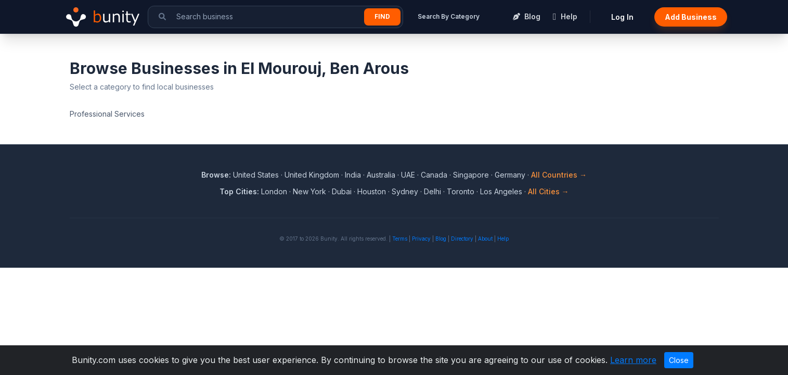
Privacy (421, 238)
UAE (408, 174)
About (485, 238)
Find (382, 16)
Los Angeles (501, 191)
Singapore (471, 174)
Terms (399, 238)
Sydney (405, 191)
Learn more (633, 360)
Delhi (432, 191)
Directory (462, 238)
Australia (381, 174)
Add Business (691, 16)
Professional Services (107, 113)
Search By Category (449, 16)
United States (256, 174)
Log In (622, 16)
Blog (440, 238)
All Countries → (559, 174)
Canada (434, 174)
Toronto (460, 191)
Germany (510, 174)
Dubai (342, 191)
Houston (371, 191)
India (353, 174)
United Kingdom (312, 174)
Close (679, 360)
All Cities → (548, 191)
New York (309, 191)
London (274, 191)
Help (503, 238)
